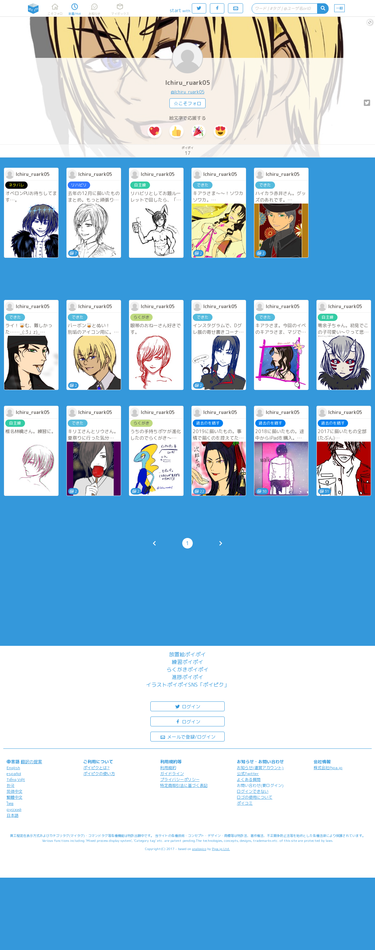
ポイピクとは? (96, 767)
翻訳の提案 (31, 762)
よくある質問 (249, 779)
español (14, 773)
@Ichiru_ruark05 (187, 92)
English (13, 767)
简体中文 (14, 791)
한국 (10, 785)
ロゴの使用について (254, 797)
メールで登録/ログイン (187, 736)
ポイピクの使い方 (99, 773)
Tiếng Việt (16, 779)
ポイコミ (245, 803)
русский (14, 809)
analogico (199, 848)
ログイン (187, 706)
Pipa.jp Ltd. (221, 848)
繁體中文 (14, 797)
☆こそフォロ (187, 103)
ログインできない (252, 791)
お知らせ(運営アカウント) (260, 767)
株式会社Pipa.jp (327, 767)
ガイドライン (172, 773)
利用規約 (168, 767)
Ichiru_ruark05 (187, 83)
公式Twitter (248, 773)
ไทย (10, 803)
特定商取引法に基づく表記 (184, 785)
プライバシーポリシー (180, 779)
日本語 (12, 815)
